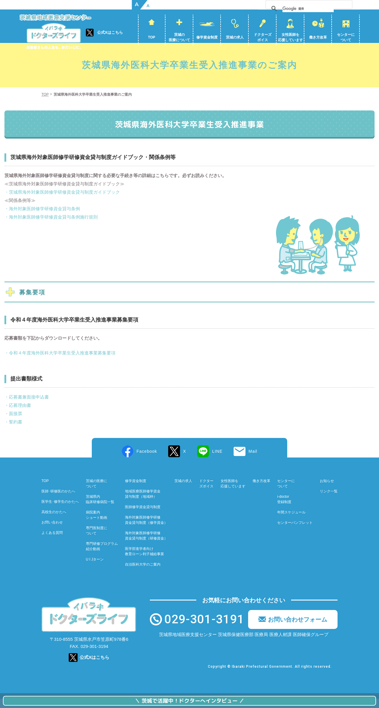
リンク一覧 (329, 500)
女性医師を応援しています (290, 37)
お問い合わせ (52, 531)
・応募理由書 (17, 414)
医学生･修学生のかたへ (60, 511)
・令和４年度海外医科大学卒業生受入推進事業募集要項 (59, 362)
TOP (151, 37)
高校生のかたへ (53, 521)
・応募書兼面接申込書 (26, 406)
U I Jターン (95, 568)
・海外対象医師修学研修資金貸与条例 (42, 217)
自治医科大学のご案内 (142, 573)
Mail (252, 460)
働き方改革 (318, 37)
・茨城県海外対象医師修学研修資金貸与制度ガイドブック (62, 201)
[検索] (322, 8)
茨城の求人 (235, 37)
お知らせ (327, 490)
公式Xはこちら (110, 32)
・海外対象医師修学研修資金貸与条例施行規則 (51, 226)
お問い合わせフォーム (297, 628)
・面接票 (13, 422)
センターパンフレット (295, 532)
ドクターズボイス (263, 37)
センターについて (346, 37)
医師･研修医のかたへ (58, 500)
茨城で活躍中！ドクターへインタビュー (189, 700)
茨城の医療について (179, 37)
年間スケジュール (291, 521)
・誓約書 (13, 431)
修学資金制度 (207, 37)
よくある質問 (52, 542)
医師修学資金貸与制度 (142, 516)
